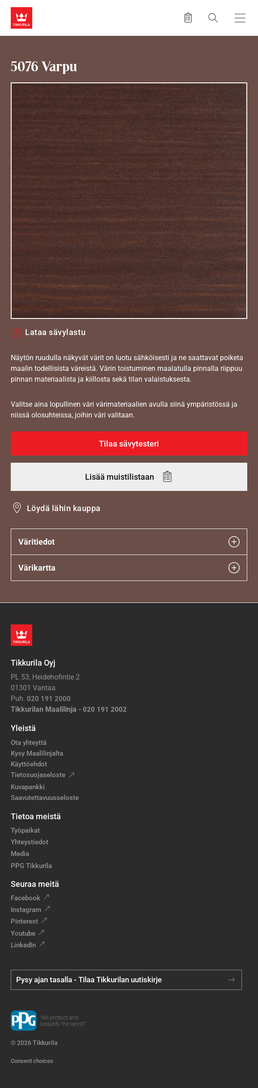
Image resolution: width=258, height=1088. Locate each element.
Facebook (25, 898)
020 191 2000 (49, 699)
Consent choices (32, 1061)
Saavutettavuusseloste (45, 798)
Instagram (26, 910)
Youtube (23, 933)
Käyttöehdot (29, 764)
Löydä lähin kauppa (64, 508)
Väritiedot (129, 541)
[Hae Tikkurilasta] (213, 17)
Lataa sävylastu (48, 332)
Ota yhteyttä (29, 743)
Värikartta (129, 567)
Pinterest (24, 921)
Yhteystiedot (29, 842)
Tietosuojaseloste (38, 775)
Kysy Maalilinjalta (37, 753)
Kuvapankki (28, 787)
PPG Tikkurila (31, 866)
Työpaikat (25, 830)
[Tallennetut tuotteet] (188, 18)
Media (20, 854)
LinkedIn (23, 945)
